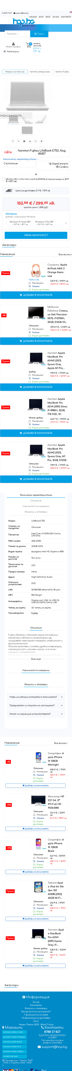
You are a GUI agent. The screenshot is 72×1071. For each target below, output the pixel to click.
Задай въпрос (58, 163)
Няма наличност (36, 235)
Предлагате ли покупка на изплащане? (32, 705)
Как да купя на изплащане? (36, 1011)
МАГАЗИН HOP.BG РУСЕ (12, 1047)
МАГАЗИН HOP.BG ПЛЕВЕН (13, 1051)
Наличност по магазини (36, 506)
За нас (36, 1002)
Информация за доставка (36, 1018)
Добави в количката (36, 295)
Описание (36, 501)
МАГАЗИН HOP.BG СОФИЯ (13, 1032)
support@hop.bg (21, 13)
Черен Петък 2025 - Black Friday (36, 1024)
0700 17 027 (8, 13)
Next (65, 223)
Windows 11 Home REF (20, 223)
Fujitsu (34, 613)
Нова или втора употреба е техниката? (33, 697)
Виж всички (65, 254)
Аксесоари (9, 245)
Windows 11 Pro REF (44, 223)
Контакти (36, 1005)
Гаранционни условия (36, 1015)
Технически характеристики (36, 495)
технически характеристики (20, 159)
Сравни (62, 167)
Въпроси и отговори (36, 512)
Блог (35, 1021)
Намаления (7, 254)
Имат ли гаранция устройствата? (30, 714)
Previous (6, 223)
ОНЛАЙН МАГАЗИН (10, 1056)
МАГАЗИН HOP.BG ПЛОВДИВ (14, 1037)
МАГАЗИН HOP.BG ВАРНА (12, 1042)
